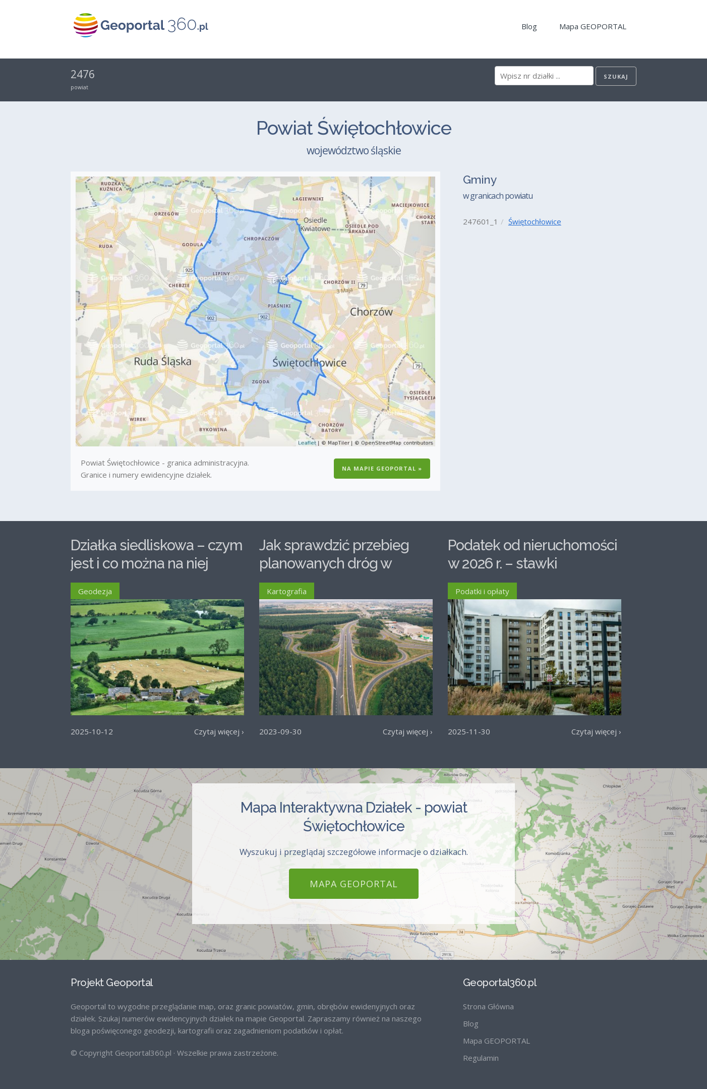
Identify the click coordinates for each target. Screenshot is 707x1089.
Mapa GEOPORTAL (592, 26)
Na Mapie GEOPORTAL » (382, 468)
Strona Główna (488, 1006)
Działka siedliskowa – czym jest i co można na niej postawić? (157, 564)
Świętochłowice (534, 221)
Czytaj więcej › (219, 731)
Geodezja (95, 591)
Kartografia (287, 591)
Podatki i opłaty (482, 591)
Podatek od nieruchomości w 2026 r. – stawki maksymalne (532, 564)
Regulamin (481, 1058)
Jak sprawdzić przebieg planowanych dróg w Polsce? (334, 564)
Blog (529, 26)
